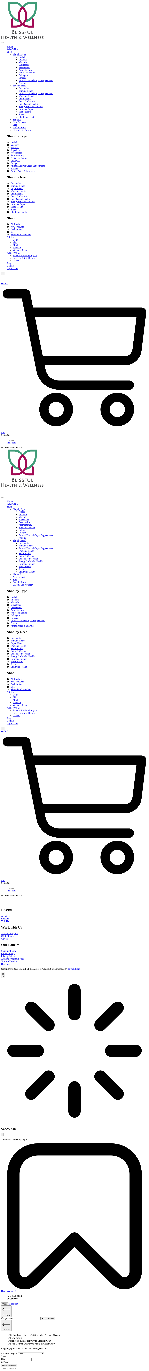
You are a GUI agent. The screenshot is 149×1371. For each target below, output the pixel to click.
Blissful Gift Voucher (23, 130)
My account (12, 268)
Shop (9, 52)
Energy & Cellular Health (31, 106)
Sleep (21, 114)
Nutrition (17, 247)
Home (10, 46)
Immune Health (26, 91)
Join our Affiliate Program (25, 255)
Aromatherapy (25, 70)
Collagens (23, 75)
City (3, 1359)
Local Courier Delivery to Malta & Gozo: (32, 1343)
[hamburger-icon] (2, 42)
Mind (15, 245)
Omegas (22, 78)
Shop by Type (19, 54)
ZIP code (5, 1362)
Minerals (23, 62)
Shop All (17, 119)
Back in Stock (19, 127)
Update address (9, 1365)
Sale (15, 125)
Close (4, 1304)
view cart (11, 442)
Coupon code (7, 1318)
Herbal (22, 57)
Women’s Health (26, 96)
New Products (19, 122)
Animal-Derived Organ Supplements (36, 80)
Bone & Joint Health (28, 104)
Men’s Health (25, 112)
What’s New (13, 49)
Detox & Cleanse (27, 101)
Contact (10, 266)
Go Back (6, 1311)
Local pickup (16, 1338)
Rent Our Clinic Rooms (24, 258)
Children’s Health (27, 117)
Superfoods (24, 65)
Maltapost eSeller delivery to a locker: (31, 1341)
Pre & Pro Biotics (27, 72)
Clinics (10, 237)
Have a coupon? (8, 1291)
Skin (15, 242)
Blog (9, 263)
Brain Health (25, 98)
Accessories (24, 67)
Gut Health (24, 88)
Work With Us (13, 253)
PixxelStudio (74, 969)
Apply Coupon (48, 1318)
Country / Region (9, 1353)
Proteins (22, 83)
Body (15, 240)
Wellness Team (20, 250)
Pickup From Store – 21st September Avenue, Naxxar (35, 1335)
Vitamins (23, 59)
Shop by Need (19, 85)
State (3, 1356)
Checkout (13, 1303)
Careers (16, 260)
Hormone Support (27, 109)
